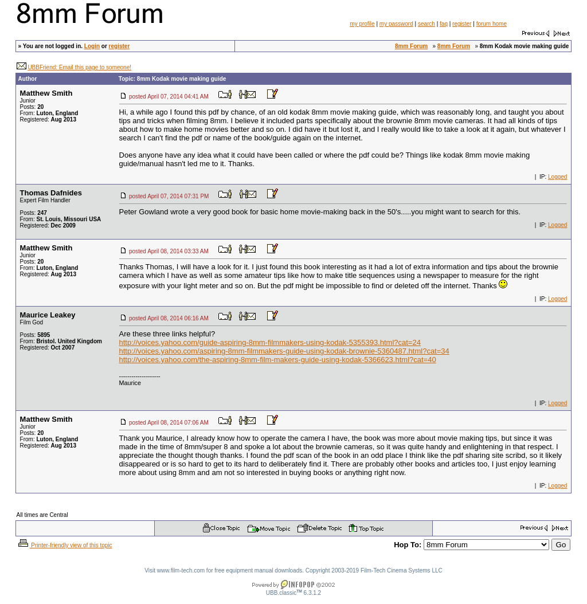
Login (92, 46)
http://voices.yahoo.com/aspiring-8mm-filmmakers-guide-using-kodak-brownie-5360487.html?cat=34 (284, 351)
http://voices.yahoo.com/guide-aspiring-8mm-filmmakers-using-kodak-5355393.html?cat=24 (270, 342)
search (426, 24)
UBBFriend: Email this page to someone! (79, 67)
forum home (491, 24)
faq (444, 24)
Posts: (32, 107)
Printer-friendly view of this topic (64, 545)
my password (396, 24)
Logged (557, 177)
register (461, 24)
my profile (362, 24)
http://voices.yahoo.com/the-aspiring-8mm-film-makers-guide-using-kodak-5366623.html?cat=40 (277, 359)
